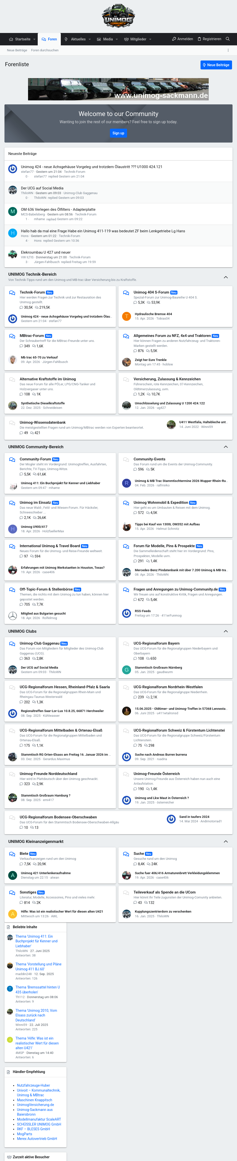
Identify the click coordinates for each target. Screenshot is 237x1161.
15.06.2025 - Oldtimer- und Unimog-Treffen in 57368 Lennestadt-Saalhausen (157, 786)
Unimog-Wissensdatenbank (43, 448)
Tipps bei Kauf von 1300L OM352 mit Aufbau (134, 579)
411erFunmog (138, 685)
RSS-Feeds (109, 681)
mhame (39, 224)
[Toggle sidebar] (229, 50)
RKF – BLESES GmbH (198, 354)
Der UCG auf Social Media (42, 193)
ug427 (127, 433)
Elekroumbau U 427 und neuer (46, 263)
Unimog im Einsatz (35, 549)
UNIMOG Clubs (23, 698)
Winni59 (49, 475)
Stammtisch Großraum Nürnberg (125, 735)
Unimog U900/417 (34, 576)
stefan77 (27, 177)
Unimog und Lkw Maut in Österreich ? (129, 880)
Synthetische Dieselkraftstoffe (43, 429)
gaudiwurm (131, 739)
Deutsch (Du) (15, 1155)
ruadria (128, 841)
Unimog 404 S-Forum (118, 302)
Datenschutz (166, 1155)
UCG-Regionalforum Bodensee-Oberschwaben (58, 899)
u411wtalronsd (134, 790)
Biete (24, 953)
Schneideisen (53, 433)
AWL (54, 1022)
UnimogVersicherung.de (200, 330)
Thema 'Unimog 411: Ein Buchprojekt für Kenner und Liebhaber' (202, 166)
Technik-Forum (75, 177)
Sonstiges (28, 991)
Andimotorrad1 (53, 927)
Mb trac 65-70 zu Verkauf (39, 375)
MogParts (190, 359)
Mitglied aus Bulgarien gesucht (43, 681)
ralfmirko (129, 532)
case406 (49, 634)
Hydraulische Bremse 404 (120, 327)
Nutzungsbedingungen (138, 1155)
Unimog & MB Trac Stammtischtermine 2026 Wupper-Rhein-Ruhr (148, 528)
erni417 (48, 885)
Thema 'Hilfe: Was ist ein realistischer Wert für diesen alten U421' (202, 268)
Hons (25, 246)
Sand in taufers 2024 (36, 923)
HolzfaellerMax (53, 581)
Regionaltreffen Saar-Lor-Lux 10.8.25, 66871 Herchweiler (62, 788)
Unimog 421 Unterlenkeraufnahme (46, 972)
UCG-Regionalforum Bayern (123, 711)
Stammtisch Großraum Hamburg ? (46, 880)
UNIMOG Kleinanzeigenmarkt (36, 940)
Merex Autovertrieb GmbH (202, 364)
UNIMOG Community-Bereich (36, 488)
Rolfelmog (50, 685)
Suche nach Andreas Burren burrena (128, 837)
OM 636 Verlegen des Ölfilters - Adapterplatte (58, 214)
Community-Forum (35, 501)
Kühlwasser (51, 793)
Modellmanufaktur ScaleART (204, 345)
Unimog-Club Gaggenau (81, 198)
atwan (55, 977)
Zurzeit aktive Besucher (196, 382)
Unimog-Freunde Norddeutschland (48, 856)
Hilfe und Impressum (193, 1155)
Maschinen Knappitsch (200, 325)
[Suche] (227, 39)
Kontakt (113, 1155)
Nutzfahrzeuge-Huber (198, 311)
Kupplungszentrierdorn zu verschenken (130, 1021)
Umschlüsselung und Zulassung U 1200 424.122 (136, 429)
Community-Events (116, 501)
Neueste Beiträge (23, 153)
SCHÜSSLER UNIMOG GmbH (204, 350)
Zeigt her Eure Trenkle (117, 380)
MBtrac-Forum (32, 346)
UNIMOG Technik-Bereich (33, 284)
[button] (34, 39)
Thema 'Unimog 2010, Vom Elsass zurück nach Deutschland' (202, 240)
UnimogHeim (181, 392)
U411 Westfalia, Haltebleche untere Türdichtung (55, 471)
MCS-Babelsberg (33, 219)
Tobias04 (129, 331)
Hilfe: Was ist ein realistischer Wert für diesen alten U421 (62, 1018)
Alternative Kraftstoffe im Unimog (48, 399)
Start (214, 1155)
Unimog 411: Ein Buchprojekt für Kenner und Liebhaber (61, 530)
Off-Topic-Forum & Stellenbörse (46, 651)
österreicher (131, 885)
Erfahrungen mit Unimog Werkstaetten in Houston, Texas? (63, 630)
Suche (105, 953)
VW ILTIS (27, 267)
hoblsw (134, 385)
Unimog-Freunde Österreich (123, 856)
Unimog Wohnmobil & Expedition (127, 549)
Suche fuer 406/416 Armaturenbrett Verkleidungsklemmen (144, 972)
